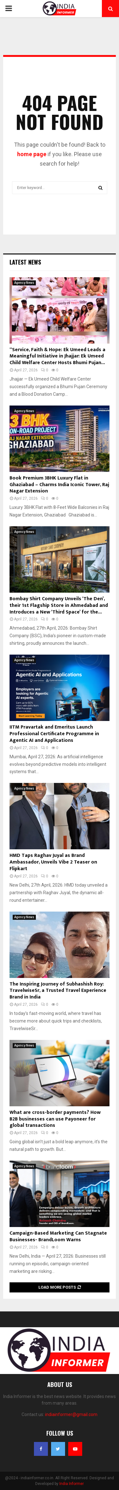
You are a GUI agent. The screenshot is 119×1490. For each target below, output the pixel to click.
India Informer (71, 1483)
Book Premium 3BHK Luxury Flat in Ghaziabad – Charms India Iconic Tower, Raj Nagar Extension (59, 485)
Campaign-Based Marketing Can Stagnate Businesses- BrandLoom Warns (58, 1236)
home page (31, 154)
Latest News (25, 262)
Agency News (24, 282)
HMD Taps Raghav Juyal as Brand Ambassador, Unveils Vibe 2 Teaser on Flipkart (53, 862)
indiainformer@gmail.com (71, 1414)
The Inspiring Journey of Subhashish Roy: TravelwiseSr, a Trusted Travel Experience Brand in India (58, 991)
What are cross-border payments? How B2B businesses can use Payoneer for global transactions (55, 1119)
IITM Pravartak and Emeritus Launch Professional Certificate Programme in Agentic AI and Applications (54, 734)
